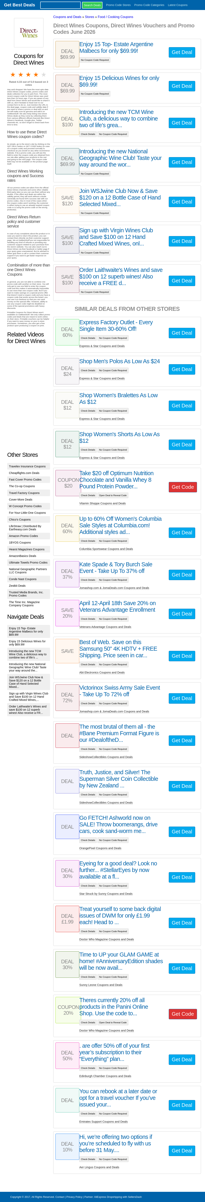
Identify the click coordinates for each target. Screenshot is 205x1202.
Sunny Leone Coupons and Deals (100, 985)
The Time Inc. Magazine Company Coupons (24, 604)
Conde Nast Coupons (23, 579)
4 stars (36, 74)
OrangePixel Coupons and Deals (100, 848)
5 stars (44, 74)
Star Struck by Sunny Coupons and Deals (106, 893)
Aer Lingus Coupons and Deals (99, 1167)
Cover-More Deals (20, 499)
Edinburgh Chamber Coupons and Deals (105, 1076)
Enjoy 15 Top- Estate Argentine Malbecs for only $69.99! (26, 631)
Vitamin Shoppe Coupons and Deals (102, 503)
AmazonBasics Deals (22, 556)
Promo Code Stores (118, 5)
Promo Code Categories (149, 5)
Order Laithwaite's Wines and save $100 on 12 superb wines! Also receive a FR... (28, 709)
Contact (59, 1196)
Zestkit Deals (17, 585)
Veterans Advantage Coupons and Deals (105, 626)
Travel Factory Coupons (24, 493)
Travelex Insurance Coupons (27, 466)
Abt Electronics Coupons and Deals (102, 672)
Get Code (183, 487)
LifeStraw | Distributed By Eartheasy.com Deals (25, 528)
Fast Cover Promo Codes (25, 479)
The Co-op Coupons (22, 486)
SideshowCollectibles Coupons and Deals (106, 757)
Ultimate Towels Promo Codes (28, 562)
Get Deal (182, 52)
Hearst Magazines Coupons (27, 549)
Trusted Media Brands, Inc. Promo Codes (26, 594)
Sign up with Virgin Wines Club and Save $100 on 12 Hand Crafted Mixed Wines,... (28, 696)
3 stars (28, 74)
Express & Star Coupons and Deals (102, 346)
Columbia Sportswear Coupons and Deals (106, 549)
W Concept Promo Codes (25, 506)
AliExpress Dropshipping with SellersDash (118, 1196)
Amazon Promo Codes (23, 536)
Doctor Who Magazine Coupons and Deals (106, 939)
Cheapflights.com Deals (24, 473)
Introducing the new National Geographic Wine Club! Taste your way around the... (27, 667)
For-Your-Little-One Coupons (27, 512)
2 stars (21, 74)
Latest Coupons (178, 5)
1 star (13, 74)
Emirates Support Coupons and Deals (103, 1121)
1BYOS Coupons (20, 542)
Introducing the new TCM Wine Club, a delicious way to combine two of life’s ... (28, 654)
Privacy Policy (74, 1196)
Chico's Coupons (20, 519)
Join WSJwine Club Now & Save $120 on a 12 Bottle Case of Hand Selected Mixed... (26, 682)
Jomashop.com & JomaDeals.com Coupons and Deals (114, 588)
